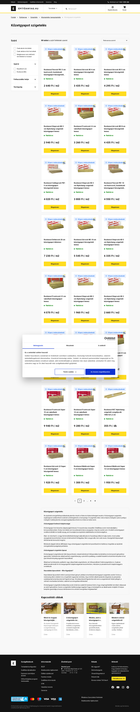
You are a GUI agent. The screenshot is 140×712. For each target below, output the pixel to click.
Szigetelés (48, 607)
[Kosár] (124, 8)
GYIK (42, 684)
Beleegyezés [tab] (38, 345)
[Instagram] (123, 687)
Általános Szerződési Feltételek (92, 697)
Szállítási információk (36, 2)
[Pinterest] (128, 687)
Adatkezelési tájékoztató (49, 670)
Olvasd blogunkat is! (98, 673)
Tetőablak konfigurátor (28, 667)
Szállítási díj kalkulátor (28, 670)
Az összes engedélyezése (100, 372)
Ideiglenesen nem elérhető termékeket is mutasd (26, 55)
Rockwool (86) (22, 72)
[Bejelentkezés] (112, 8)
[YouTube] (118, 687)
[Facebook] (113, 687)
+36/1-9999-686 (124, 2)
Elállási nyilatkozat (47, 673)
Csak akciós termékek (25, 48)
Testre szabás (69, 372)
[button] (52, 8)
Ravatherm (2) (22, 69)
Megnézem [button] (55, 94)
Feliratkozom (119, 678)
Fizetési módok (46, 677)
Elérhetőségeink (23, 2)
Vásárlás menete (47, 687)
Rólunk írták (95, 677)
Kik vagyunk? (95, 667)
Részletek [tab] (70, 345)
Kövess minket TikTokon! (99, 680)
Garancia (48, 2)
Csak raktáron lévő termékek (26, 51)
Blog (55, 2)
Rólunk (13, 2)
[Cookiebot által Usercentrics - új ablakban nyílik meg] (106, 338)
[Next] (95, 501)
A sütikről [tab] (102, 345)
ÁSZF (43, 667)
